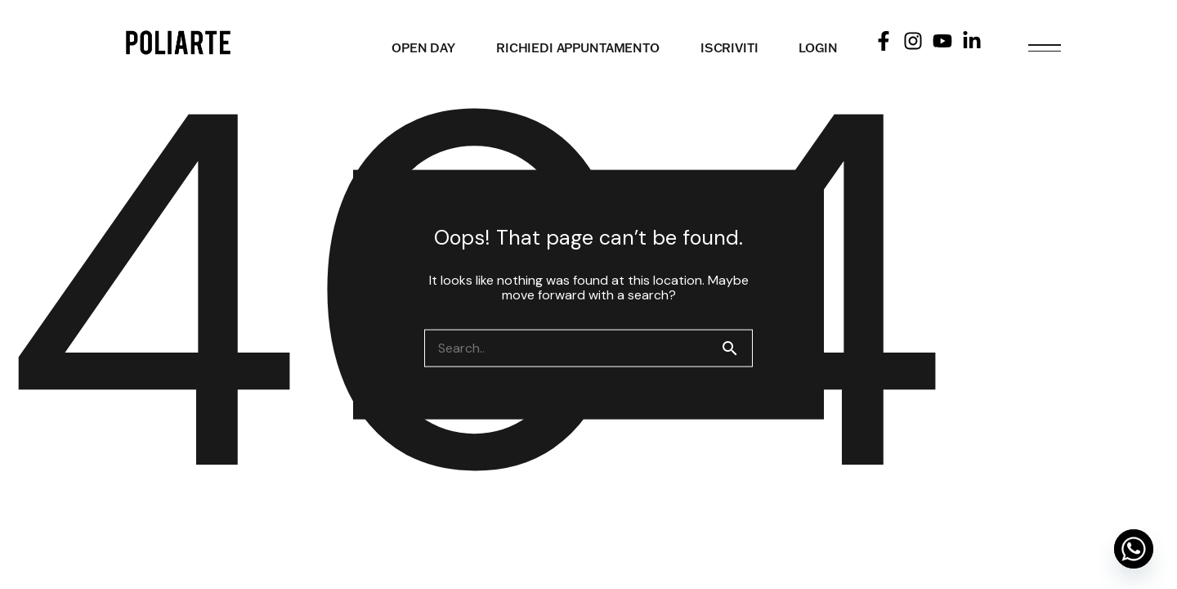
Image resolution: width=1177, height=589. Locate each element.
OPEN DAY (423, 48)
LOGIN (818, 48)
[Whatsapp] (1133, 549)
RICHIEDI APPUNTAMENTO (578, 48)
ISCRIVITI (729, 48)
